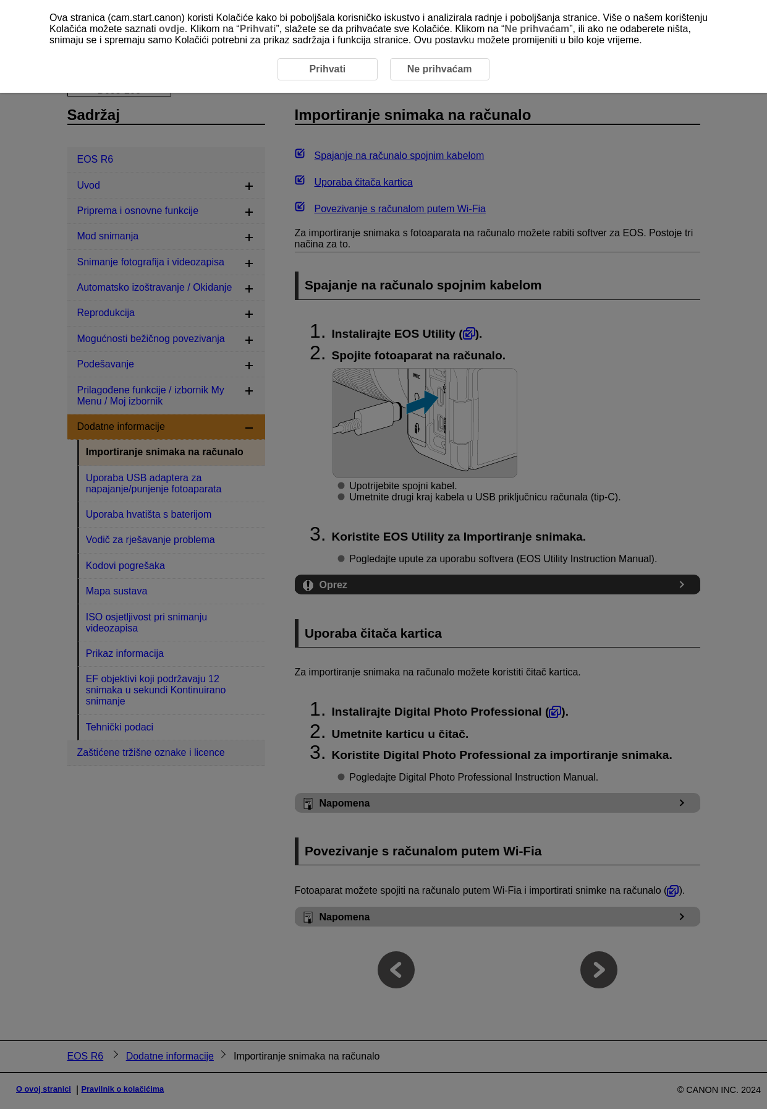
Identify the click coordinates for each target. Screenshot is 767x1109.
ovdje (172, 29)
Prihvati (258, 29)
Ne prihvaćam (536, 29)
